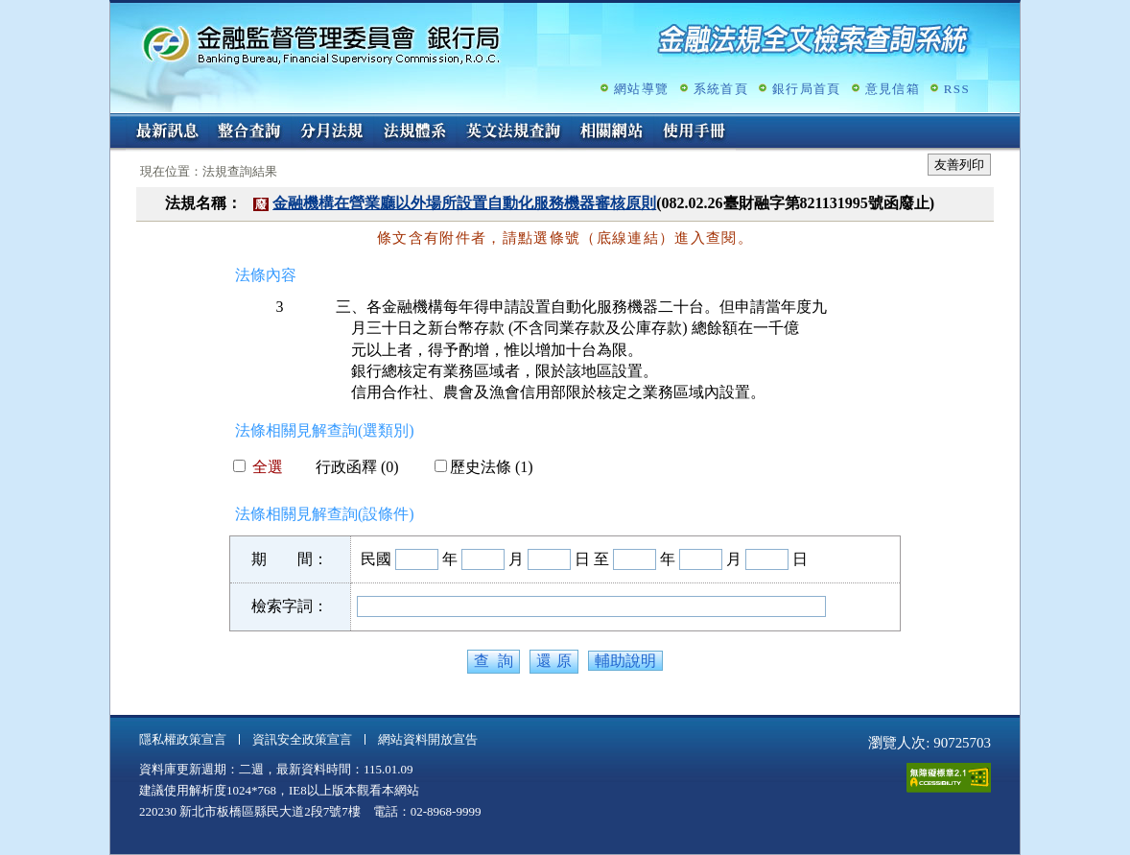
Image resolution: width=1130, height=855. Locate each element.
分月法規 (332, 132)
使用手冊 (694, 132)
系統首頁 (721, 89)
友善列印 (959, 164)
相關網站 (612, 132)
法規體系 (414, 132)
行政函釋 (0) (349, 467)
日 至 (592, 559)
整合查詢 (249, 132)
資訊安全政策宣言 (302, 739)
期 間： (289, 559)
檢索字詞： (289, 606)
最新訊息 (167, 132)
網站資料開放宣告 (428, 739)
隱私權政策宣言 (182, 739)
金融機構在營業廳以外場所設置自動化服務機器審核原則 (464, 203)
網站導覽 (641, 89)
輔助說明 (625, 661)
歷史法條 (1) (484, 467)
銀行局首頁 (806, 89)
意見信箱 (892, 89)
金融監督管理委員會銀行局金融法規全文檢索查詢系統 (321, 43)
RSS (957, 89)
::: (116, 121)
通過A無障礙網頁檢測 (948, 778)
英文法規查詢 (513, 132)
